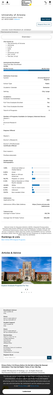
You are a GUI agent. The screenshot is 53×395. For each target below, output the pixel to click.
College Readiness (8, 338)
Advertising (6, 341)
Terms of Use (34, 386)
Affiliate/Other (7, 343)
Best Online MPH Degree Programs (13, 240)
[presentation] (25, 289)
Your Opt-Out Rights (17, 367)
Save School (46, 19)
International (7, 340)
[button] (22, 292)
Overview (26, 37)
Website (17, 19)
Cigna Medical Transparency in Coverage (11, 351)
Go (49, 357)
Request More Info (44, 24)
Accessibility (7, 349)
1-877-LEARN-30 (8, 311)
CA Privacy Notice (18, 365)
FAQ (4, 313)
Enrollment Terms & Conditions (12, 347)
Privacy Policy (22, 386)
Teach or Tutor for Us (9, 336)
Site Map (38, 367)
